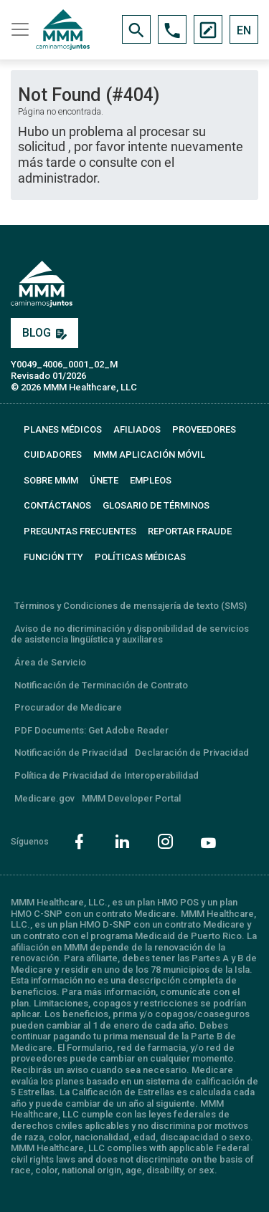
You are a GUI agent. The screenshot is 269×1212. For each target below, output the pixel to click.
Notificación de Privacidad (71, 752)
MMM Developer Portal (131, 798)
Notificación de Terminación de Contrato (101, 685)
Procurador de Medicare (68, 707)
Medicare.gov (44, 798)
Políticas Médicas (140, 557)
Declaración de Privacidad (192, 752)
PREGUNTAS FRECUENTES (80, 531)
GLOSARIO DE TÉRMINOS (156, 505)
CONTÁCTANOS (57, 505)
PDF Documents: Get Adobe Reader (91, 730)
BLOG (44, 333)
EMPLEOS (150, 480)
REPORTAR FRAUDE (190, 531)
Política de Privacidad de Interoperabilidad (106, 775)
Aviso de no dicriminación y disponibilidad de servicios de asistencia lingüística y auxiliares (130, 634)
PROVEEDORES (204, 429)
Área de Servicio (50, 662)
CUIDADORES (53, 454)
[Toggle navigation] (18, 29)
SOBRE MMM (51, 480)
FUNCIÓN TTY (53, 557)
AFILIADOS (137, 429)
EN (244, 30)
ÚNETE (104, 480)
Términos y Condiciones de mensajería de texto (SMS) (130, 605)
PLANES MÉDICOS (63, 429)
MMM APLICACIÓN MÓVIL (149, 454)
